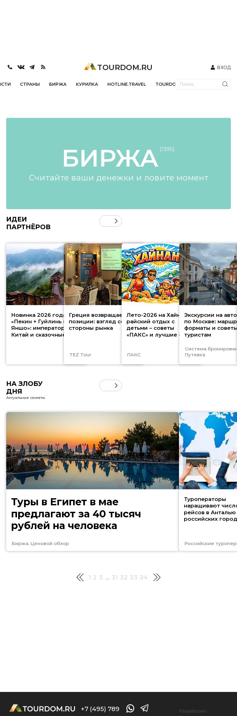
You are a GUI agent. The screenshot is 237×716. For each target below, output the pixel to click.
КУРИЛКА (87, 84)
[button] (116, 221)
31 (115, 577)
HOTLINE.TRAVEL (126, 84)
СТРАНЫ (30, 84)
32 (124, 577)
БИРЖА (58, 84)
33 (134, 577)
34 (144, 577)
